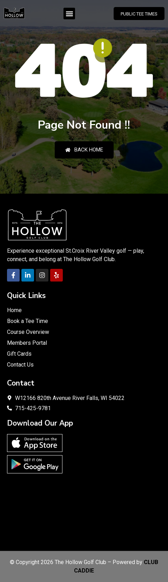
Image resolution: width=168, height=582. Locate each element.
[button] (69, 13)
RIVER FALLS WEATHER (84, 510)
